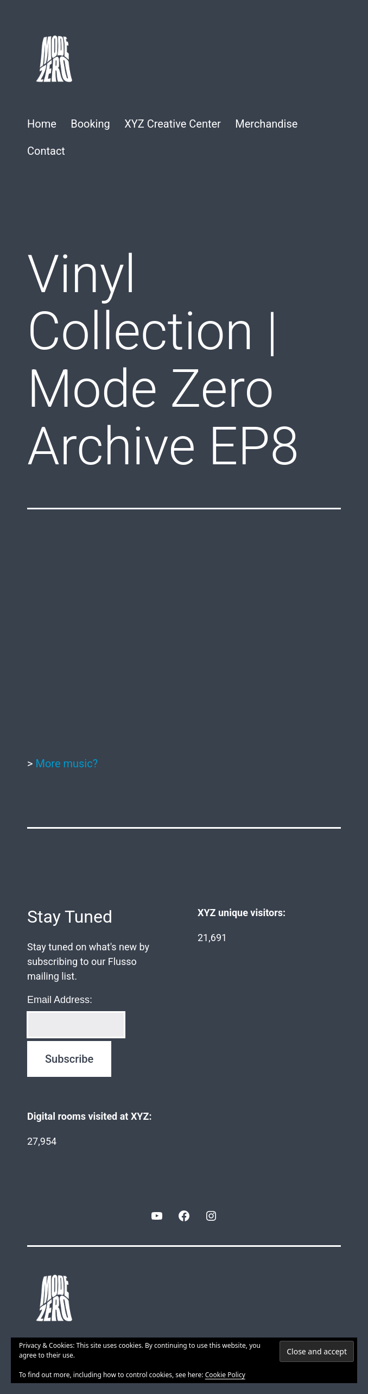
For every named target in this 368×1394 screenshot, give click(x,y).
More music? (66, 763)
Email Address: (59, 999)
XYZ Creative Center (172, 123)
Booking (90, 123)
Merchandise (266, 123)
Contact (46, 150)
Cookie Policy (225, 1374)
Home (41, 123)
